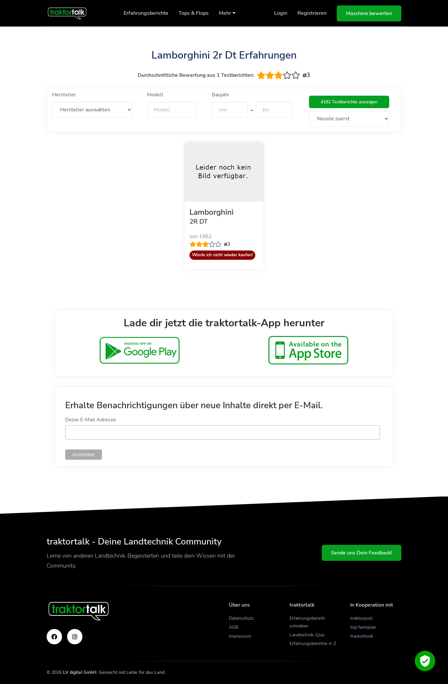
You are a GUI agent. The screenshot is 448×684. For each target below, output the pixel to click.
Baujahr (220, 94)
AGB (233, 627)
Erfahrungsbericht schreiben (307, 622)
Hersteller (64, 94)
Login (280, 13)
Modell (155, 94)
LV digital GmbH (80, 672)
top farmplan (363, 627)
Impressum (240, 636)
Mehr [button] (227, 13)
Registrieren (312, 13)
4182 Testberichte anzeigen (349, 102)
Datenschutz (241, 618)
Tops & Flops (194, 13)
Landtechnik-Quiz (307, 635)
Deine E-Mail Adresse (90, 419)
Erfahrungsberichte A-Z (313, 643)
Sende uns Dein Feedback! (361, 552)
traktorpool (361, 618)
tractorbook (361, 636)
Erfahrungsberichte (146, 13)
